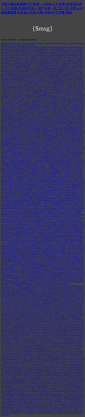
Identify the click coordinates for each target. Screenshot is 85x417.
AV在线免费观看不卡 (18, 154)
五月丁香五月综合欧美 (30, 262)
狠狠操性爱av (10, 276)
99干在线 (37, 190)
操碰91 (52, 304)
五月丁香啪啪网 (57, 135)
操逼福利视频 (60, 55)
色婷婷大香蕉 (37, 97)
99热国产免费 (19, 172)
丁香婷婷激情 (71, 61)
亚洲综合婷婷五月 (7, 81)
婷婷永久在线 (74, 403)
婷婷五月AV (41, 246)
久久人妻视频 (33, 93)
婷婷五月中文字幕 (25, 292)
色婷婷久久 (68, 147)
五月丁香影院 (29, 276)
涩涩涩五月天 (20, 133)
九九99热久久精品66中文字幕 (15, 244)
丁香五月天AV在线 (9, 375)
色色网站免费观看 (34, 329)
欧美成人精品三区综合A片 (30, 111)
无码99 (80, 186)
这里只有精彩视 (58, 226)
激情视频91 (20, 286)
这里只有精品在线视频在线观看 (49, 75)
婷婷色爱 (49, 294)
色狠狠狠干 (5, 314)
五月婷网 (21, 256)
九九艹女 (69, 357)
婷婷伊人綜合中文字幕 (16, 180)
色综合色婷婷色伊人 (56, 172)
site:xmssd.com (56, 349)
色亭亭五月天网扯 (9, 131)
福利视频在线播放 (65, 343)
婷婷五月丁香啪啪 (9, 153)
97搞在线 (34, 214)
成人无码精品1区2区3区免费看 (13, 202)
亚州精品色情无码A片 (43, 49)
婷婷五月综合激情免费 (67, 369)
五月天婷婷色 (69, 49)
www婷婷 (18, 85)
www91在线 (55, 270)
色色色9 (9, 99)
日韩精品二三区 (67, 109)
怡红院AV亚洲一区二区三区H (52, 242)
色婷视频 (64, 232)
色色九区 (79, 312)
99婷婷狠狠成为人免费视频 (34, 113)
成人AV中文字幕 (68, 202)
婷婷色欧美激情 (30, 256)
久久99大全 (43, 216)
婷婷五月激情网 (71, 228)
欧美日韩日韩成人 (55, 93)
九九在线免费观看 (39, 53)
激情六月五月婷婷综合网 (20, 349)
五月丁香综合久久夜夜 (63, 141)
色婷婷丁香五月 (67, 331)
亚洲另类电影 (33, 210)
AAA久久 (10, 274)
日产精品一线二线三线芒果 (21, 306)
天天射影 (22, 274)
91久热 (53, 371)
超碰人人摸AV (33, 216)
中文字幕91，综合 (14, 111)
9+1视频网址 (30, 280)
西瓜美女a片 (7, 312)
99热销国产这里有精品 (56, 166)
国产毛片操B (59, 264)
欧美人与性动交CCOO (33, 121)
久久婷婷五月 (7, 304)
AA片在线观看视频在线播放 (57, 274)
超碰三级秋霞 (57, 198)
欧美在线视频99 (63, 308)
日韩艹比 (73, 242)
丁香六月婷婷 (63, 389)
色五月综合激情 (74, 105)
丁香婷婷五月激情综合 (71, 196)
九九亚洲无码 (25, 103)
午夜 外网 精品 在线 (45, 210)
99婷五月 (63, 306)
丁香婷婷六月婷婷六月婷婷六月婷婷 (13, 361)
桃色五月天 (28, 53)
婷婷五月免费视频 (71, 186)
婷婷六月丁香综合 (42, 206)
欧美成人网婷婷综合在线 (63, 117)
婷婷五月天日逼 (23, 367)
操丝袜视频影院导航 (61, 236)
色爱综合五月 (31, 95)
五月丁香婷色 (50, 55)
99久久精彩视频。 (41, 166)
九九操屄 (73, 89)
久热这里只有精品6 (37, 55)
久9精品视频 (25, 407)
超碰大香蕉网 (64, 385)
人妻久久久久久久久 (25, 147)
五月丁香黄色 (15, 232)
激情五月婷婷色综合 (25, 149)
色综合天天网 (16, 371)
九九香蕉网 (66, 111)
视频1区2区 (44, 337)
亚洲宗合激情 (76, 198)
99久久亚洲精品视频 (74, 317)
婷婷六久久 (17, 385)
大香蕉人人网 (74, 53)
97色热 (60, 319)
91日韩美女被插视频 (49, 176)
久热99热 (58, 51)
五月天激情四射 (20, 347)
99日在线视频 (58, 325)
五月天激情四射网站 (44, 67)
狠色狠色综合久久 (48, 117)
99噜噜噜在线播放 (48, 73)
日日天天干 (47, 220)
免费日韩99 (58, 276)
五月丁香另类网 (6, 51)
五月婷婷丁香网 (11, 149)
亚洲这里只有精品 (22, 123)
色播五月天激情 (64, 214)
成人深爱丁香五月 (76, 174)
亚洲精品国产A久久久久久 (50, 133)
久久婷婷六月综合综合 (71, 266)
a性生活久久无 (40, 145)
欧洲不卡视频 (23, 317)
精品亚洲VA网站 (38, 212)
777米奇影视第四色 (73, 107)
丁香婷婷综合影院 (70, 278)
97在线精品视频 (44, 238)
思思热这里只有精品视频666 (14, 113)
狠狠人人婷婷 (54, 314)
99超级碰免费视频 (34, 129)
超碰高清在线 (67, 300)
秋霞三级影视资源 (75, 236)
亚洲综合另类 (21, 131)
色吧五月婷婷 (68, 375)
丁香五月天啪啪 (6, 216)
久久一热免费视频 (69, 377)
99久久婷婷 (7, 306)
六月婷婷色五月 (71, 103)
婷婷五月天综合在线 (72, 256)
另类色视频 (24, 210)
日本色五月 (32, 339)
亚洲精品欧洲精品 (70, 264)
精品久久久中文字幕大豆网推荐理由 (67, 139)
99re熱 (5, 180)
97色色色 (46, 351)
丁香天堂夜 (79, 407)
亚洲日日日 (19, 236)
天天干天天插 (76, 190)
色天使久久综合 (23, 294)
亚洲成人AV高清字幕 (39, 292)
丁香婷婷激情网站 (65, 101)
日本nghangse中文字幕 (16, 115)
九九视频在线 (14, 164)
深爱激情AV (24, 125)
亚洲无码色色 (28, 278)
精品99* (26, 200)
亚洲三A (25, 383)
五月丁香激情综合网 (12, 77)
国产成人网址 (53, 361)
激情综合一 (44, 317)
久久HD (26, 178)
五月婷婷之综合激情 (54, 252)
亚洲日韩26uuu (37, 202)
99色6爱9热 (52, 143)
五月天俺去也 (27, 69)
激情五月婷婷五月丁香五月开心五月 (65, 383)
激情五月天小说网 (58, 184)
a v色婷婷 (59, 278)
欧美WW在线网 (61, 367)
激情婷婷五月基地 (9, 89)
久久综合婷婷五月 (44, 230)
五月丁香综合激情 (65, 63)
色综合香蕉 (41, 395)
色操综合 (24, 329)
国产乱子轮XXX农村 (59, 272)
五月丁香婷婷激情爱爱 (37, 266)
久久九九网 (59, 298)
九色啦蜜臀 (30, 196)
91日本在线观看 (42, 296)
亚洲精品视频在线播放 (50, 121)
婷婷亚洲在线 (12, 367)
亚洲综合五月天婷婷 (57, 280)
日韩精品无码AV (8, 345)
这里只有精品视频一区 (21, 282)
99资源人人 (59, 196)
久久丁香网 (73, 83)
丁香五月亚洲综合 (76, 119)
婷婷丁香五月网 (28, 156)
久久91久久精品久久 (10, 101)
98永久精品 (61, 246)
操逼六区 (33, 178)
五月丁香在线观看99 (49, 232)
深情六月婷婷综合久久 (67, 339)
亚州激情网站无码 (52, 53)
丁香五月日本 (67, 57)
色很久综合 (20, 276)
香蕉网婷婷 (5, 71)
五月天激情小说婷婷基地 (16, 79)
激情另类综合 (5, 284)
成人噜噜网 (67, 204)
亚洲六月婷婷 (71, 413)
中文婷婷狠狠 (13, 317)
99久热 (28, 131)
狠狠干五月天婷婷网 (59, 254)
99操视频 (22, 196)
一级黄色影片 (76, 230)
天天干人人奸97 (24, 57)
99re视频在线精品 (65, 164)
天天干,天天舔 (64, 53)
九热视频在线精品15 (8, 403)
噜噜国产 (60, 143)
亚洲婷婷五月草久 (31, 387)
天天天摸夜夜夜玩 (28, 166)
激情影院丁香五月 (53, 369)
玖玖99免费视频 (30, 258)
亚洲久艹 (65, 244)
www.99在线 (38, 411)
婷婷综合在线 (10, 123)
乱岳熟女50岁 (18, 242)
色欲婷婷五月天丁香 (39, 224)
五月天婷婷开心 (43, 170)
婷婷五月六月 (43, 59)
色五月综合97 (69, 337)
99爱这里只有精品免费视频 (52, 202)
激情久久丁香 (43, 407)
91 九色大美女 (49, 365)
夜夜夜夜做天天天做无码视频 (68, 268)
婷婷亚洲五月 (36, 73)
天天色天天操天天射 (16, 97)
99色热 (3, 250)
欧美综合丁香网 (73, 274)
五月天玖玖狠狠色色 (13, 379)
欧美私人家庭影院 (51, 105)
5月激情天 (15, 363)
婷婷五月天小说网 (48, 409)
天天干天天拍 (66, 230)
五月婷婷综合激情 (75, 327)
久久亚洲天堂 (51, 234)
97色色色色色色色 (28, 345)
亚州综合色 (70, 192)
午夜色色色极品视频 (48, 190)
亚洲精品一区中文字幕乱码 (28, 240)
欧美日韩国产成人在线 (17, 218)
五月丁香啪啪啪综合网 (42, 156)
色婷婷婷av (65, 67)
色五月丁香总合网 (12, 292)
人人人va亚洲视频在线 (27, 413)
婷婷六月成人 (56, 286)
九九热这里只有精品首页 (72, 222)
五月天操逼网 (7, 308)
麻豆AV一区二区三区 (47, 51)
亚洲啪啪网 (67, 198)
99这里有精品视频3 (69, 129)
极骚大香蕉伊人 (52, 379)
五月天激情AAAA (67, 260)
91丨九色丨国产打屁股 (24, 377)
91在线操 (65, 282)
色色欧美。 (67, 319)
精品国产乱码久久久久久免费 (45, 345)
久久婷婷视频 (9, 397)
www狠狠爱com (49, 212)
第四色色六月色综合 (50, 381)
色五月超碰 (76, 147)
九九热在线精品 (10, 105)
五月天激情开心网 (63, 137)
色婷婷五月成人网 (35, 409)
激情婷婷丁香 (71, 314)
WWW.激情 (49, 325)
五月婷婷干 (48, 383)
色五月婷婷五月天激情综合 (35, 186)
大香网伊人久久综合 (59, 107)
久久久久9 (52, 333)
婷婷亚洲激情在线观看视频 (67, 405)
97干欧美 (69, 47)
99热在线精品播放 (17, 411)
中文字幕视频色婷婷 (56, 204)
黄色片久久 (31, 206)
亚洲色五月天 (31, 395)
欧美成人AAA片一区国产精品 (71, 411)
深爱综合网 (16, 204)
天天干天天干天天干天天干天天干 (37, 79)
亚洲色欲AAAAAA (44, 99)
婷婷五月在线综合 (59, 310)
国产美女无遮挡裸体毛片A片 (16, 337)
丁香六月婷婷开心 (28, 182)
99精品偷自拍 (13, 57)
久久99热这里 (56, 411)
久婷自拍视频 (77, 79)
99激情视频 (10, 172)
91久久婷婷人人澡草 (61, 327)
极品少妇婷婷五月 (15, 357)
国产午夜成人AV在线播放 (63, 79)
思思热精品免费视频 (75, 131)
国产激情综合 (7, 373)
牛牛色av (75, 97)
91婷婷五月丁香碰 (18, 99)
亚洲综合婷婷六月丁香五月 (46, 335)
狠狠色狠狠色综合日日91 (65, 160)
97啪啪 (73, 151)
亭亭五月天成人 (26, 220)
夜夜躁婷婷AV (68, 162)
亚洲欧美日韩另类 (37, 365)
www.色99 (39, 256)
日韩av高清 (52, 153)
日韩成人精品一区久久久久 (38, 164)
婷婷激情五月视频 (16, 208)
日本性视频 (43, 61)
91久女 (47, 85)
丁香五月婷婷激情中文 (37, 71)
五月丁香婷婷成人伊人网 (54, 188)
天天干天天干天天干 (62, 403)
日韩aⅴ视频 (30, 87)
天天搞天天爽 (24, 158)
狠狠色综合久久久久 (13, 151)
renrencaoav (4, 218)
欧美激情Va (36, 149)
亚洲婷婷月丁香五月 (30, 194)
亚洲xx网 (4, 127)
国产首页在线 (55, 284)
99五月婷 (80, 123)
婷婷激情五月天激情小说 (22, 298)
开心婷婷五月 (63, 302)
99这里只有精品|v (60, 355)
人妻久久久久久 (10, 226)
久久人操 (74, 121)
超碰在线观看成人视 (13, 248)
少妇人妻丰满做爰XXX (26, 333)
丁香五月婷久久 (51, 246)
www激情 (71, 351)
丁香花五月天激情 (48, 367)
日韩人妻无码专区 (68, 93)
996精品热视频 (37, 220)
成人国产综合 (63, 361)
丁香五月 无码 (27, 117)
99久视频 (67, 151)
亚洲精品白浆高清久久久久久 (45, 196)
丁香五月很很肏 (69, 143)
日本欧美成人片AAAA (12, 220)
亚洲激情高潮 (78, 325)
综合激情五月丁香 (14, 300)
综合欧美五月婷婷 (59, 228)
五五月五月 (78, 347)
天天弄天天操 (15, 290)
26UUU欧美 (40, 401)
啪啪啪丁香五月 (64, 71)
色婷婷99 (12, 174)
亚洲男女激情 (15, 329)
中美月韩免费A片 (63, 333)
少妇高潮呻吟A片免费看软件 (14, 119)
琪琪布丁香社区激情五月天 (28, 319)
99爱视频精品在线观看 (56, 180)
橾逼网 (44, 192)
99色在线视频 (24, 71)
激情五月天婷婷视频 (49, 174)
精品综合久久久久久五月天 (12, 69)
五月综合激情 (43, 143)
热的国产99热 (35, 252)
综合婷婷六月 (27, 224)
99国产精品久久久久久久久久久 (33, 260)
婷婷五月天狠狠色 (60, 154)
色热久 (81, 206)
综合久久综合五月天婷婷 (66, 379)
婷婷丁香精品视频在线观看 (21, 65)
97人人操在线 (78, 59)
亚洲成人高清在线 (52, 214)
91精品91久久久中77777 (56, 95)
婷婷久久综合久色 (25, 405)
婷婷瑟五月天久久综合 (11, 341)
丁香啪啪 (66, 242)
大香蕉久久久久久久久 (55, 341)
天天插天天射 (47, 184)
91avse (50, 310)
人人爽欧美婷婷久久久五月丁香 (63, 91)
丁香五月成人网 (60, 365)
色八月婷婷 (41, 339)
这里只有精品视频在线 (33, 254)
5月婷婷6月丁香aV (66, 178)
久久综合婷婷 (29, 180)
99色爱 (8, 87)
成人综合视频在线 (44, 270)
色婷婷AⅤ (31, 135)
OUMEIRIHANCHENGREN (10, 158)
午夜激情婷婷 (49, 186)
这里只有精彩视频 (39, 63)
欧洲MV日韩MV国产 (31, 61)
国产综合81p (68, 172)
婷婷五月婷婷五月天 (34, 192)
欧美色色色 (42, 77)
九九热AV (69, 212)
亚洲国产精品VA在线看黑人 (24, 190)
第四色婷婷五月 (33, 317)
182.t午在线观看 (51, 268)
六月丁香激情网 (77, 282)
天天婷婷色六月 (62, 153)
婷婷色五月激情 (29, 81)
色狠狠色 (21, 393)
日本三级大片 (7, 95)
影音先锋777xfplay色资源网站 (48, 194)
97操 (74, 47)
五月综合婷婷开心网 (42, 280)
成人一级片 (60, 168)
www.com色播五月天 (33, 244)
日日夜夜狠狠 (37, 147)
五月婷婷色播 (14, 135)
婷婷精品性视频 (70, 280)
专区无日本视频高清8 (73, 184)
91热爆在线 (28, 97)
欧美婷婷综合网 (61, 409)
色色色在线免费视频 (41, 180)
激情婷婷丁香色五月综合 (27, 234)
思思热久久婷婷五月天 (73, 168)
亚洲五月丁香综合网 (41, 333)
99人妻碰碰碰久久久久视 (13, 260)
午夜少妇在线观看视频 (23, 351)
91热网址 (7, 411)
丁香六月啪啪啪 (77, 319)
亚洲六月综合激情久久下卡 (28, 77)
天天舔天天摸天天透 (54, 262)
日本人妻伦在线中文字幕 (9, 188)
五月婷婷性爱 (18, 81)
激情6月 (13, 192)
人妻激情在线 (41, 234)
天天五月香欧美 (69, 73)
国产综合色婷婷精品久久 (61, 119)
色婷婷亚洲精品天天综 (38, 268)
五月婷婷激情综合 (55, 170)
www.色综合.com (18, 387)
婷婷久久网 (41, 327)
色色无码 (64, 75)
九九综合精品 (52, 216)
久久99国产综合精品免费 (19, 264)
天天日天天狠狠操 (63, 174)
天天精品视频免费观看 (48, 69)
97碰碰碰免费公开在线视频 (27, 296)
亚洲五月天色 (22, 222)
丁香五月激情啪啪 (21, 403)
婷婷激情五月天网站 (15, 117)
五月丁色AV (41, 141)
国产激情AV (70, 145)
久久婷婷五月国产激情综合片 (52, 373)
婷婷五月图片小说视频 (76, 359)
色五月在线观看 (41, 95)
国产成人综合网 (73, 232)
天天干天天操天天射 (8, 347)
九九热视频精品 (29, 369)
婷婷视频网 (5, 145)
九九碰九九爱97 (76, 246)
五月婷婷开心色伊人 (38, 162)
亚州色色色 (67, 135)
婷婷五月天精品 (25, 399)
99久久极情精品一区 (47, 236)
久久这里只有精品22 (13, 184)
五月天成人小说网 (65, 292)
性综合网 (31, 379)
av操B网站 (8, 387)
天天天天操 (28, 286)
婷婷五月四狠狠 (35, 373)
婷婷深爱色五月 (41, 274)
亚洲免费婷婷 (45, 222)
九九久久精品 (74, 77)
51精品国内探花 (13, 170)
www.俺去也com (70, 85)
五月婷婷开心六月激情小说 (20, 214)
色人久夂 (12, 351)
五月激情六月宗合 (71, 95)
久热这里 (32, 325)
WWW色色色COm (7, 298)
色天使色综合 (14, 71)
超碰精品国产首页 (12, 405)
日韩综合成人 (14, 413)
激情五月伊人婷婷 (53, 178)
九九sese (68, 97)
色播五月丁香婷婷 (14, 103)
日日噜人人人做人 (58, 256)
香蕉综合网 (36, 69)
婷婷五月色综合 (56, 238)
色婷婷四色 (49, 327)
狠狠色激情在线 (58, 182)
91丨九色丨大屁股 (7, 242)
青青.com (12, 288)
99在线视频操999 (33, 391)
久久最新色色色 (68, 294)
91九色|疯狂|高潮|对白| (32, 119)
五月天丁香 (61, 97)
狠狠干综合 (73, 353)
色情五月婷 (16, 399)
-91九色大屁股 (16, 407)
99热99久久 (41, 85)
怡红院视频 (52, 258)
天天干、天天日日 (66, 87)
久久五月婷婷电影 (35, 367)
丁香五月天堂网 (72, 250)
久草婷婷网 (61, 69)
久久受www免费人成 (37, 363)
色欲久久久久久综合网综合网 (43, 154)
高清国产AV (9, 262)
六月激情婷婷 (41, 178)
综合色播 (22, 170)
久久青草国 (47, 256)
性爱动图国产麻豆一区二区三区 (43, 377)
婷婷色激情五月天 (35, 184)
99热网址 (27, 91)
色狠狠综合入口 (67, 397)
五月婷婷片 (65, 323)
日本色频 (11, 156)
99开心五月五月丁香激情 (38, 158)
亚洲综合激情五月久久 (34, 323)
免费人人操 (58, 131)
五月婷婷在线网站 (42, 153)
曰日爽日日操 (34, 89)
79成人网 (57, 323)
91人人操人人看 (48, 323)
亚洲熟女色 (14, 137)
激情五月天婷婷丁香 (63, 77)
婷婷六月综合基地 (12, 49)
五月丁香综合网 (78, 288)
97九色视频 (57, 399)
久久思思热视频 (54, 391)
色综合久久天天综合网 (54, 331)
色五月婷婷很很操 (48, 139)
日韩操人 (16, 308)
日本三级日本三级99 (23, 174)
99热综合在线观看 (60, 250)
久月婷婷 (17, 238)
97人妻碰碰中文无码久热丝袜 (38, 343)
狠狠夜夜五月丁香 (52, 145)
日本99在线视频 (71, 365)
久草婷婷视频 (46, 254)
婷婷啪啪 (56, 210)
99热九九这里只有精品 (43, 135)
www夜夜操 (59, 304)
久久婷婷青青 (48, 355)
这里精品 (61, 158)
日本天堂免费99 (31, 170)
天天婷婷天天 (49, 403)
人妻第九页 (23, 135)
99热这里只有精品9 (19, 304)
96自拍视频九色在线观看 (38, 321)
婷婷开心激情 (18, 200)
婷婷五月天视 (26, 371)
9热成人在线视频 (12, 240)
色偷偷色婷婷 (56, 397)
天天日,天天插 (49, 113)
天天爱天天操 (37, 198)
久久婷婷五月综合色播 (43, 393)
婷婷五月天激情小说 (25, 63)
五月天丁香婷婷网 (77, 125)
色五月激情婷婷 (44, 304)
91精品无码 (16, 51)
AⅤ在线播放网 (56, 230)
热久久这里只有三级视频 (47, 89)
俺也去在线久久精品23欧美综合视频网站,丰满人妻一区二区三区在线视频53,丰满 (34, 109)
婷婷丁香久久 (45, 284)
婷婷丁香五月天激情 (33, 133)
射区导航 (51, 321)
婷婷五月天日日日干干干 (54, 266)
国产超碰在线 (5, 61)
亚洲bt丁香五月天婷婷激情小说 (65, 113)
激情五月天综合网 (51, 123)
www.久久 (11, 85)
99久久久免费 (63, 105)
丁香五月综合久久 (35, 282)
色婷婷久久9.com (38, 208)
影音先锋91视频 (26, 212)
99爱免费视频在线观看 (53, 395)
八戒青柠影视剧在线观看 (49, 302)
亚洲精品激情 (70, 69)
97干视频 (12, 377)
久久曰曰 (59, 371)
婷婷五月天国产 (23, 409)
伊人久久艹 (23, 141)
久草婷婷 (43, 127)
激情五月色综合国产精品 (27, 327)
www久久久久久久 (76, 234)
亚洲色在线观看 (77, 401)
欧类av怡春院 (19, 331)
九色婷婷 (24, 339)
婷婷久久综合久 (52, 192)
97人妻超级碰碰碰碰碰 (27, 341)
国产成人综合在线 (41, 276)
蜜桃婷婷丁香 (7, 59)
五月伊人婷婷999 (76, 71)
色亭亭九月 (18, 156)
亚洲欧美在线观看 (57, 49)
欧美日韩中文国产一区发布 (56, 61)
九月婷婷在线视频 (11, 256)
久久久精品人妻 (63, 83)
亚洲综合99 (5, 409)
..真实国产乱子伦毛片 (38, 103)
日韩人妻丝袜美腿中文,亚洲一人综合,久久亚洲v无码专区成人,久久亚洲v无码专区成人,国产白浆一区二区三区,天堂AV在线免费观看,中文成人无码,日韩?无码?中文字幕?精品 (42, 8)
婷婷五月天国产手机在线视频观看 (16, 325)
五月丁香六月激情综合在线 (60, 220)
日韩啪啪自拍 (57, 129)
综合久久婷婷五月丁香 (72, 158)
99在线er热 (58, 377)
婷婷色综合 (41, 214)
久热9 (68, 246)
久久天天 (58, 387)
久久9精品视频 (6, 139)
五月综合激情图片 (60, 317)
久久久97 (79, 69)
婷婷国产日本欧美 (18, 139)
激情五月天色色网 (36, 381)
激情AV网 (72, 312)
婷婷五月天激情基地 (59, 47)
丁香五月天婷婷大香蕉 (17, 145)
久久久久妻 (79, 296)
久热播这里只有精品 (30, 75)
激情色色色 (33, 123)
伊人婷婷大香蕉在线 (73, 393)
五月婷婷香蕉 (66, 349)
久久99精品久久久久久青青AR (50, 244)
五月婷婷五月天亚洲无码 (40, 314)
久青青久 (6, 137)
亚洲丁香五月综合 (12, 246)
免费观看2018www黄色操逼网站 (37, 361)
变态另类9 (14, 319)
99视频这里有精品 (38, 399)
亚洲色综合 (5, 327)
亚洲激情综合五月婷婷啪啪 (27, 316)
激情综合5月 (9, 182)
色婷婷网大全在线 (71, 166)
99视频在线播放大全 (43, 349)
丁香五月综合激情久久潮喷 (12, 389)
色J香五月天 (27, 73)
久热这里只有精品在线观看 (54, 375)
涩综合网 (24, 270)
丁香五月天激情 (27, 359)
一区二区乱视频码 (34, 222)
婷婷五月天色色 (71, 321)
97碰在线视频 (63, 290)
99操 (39, 228)
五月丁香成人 (32, 270)
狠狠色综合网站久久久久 (46, 387)
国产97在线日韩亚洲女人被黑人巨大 (44, 405)
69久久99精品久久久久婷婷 (31, 312)
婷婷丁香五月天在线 (50, 347)
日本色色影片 (25, 310)
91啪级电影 (51, 77)
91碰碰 (64, 131)
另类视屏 (8, 339)
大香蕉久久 (59, 218)
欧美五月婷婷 (26, 385)
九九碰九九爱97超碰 (58, 85)
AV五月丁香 (29, 218)
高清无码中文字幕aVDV (50, 248)
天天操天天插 (77, 357)
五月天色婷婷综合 (23, 266)
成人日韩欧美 (17, 73)
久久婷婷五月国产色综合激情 (44, 218)
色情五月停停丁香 (32, 59)
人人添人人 (79, 143)
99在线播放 (38, 359)
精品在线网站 (41, 188)
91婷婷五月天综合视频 (63, 190)
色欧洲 (51, 296)
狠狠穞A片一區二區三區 (38, 57)
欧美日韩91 (48, 226)
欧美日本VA (40, 383)
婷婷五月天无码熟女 (33, 47)
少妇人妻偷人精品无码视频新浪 (42, 131)
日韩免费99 (43, 310)
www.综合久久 (76, 220)
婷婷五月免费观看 (68, 296)
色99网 (9, 349)
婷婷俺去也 (13, 222)
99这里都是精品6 (75, 361)
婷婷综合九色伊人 (9, 53)
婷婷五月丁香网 (31, 228)
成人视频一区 (67, 371)
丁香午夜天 (78, 49)
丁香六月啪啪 (31, 274)
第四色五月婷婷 (55, 111)
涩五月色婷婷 (12, 258)
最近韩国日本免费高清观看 (40, 306)
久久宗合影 (36, 353)
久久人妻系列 (43, 93)
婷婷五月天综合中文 (54, 127)
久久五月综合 (76, 164)
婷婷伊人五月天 (14, 355)
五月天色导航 (62, 381)
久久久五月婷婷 (67, 387)
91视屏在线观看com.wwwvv (30, 290)
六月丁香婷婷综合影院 (39, 65)
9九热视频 (78, 351)
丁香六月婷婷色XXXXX (65, 258)
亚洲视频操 (38, 107)
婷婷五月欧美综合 (13, 75)
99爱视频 (77, 387)
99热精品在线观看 (60, 329)
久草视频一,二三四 (18, 280)
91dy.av (25, 93)
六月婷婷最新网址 (38, 160)
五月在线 (24, 129)
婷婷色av (24, 379)
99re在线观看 (7, 228)
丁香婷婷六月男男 (34, 357)
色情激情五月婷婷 (22, 89)
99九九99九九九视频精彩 (13, 67)
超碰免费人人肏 (46, 129)
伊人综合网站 (36, 302)
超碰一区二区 (64, 133)
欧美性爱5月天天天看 (16, 272)
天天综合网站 (17, 93)
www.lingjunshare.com (8, 286)
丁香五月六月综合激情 (69, 286)
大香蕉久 (71, 347)
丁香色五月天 (49, 264)
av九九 (44, 379)
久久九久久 (77, 172)
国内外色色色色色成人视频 (25, 153)
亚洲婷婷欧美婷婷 (24, 162)
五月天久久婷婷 (6, 47)
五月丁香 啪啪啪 (25, 353)
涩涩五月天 (48, 91)
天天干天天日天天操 (13, 129)
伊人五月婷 (48, 401)
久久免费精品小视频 (15, 127)
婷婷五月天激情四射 (19, 87)
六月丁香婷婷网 (46, 357)
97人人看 (19, 83)
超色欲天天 (13, 409)
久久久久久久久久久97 (21, 268)
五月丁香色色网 (37, 355)
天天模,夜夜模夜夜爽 (49, 97)
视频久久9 (32, 188)
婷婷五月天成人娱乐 (28, 300)
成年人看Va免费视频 (50, 83)
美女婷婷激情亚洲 (62, 335)
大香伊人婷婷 (25, 252)
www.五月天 (27, 208)
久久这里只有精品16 (71, 188)
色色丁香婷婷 (28, 411)
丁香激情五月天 (50, 413)
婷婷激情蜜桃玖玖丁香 (8, 321)
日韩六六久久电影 (19, 95)
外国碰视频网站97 (19, 228)
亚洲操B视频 (72, 123)
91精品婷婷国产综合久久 (39, 101)
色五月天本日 (17, 312)
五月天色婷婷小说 (42, 172)
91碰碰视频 (25, 248)
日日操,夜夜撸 (71, 254)
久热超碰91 (34, 407)
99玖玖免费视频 (11, 294)
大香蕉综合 (11, 194)
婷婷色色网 (16, 143)
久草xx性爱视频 (41, 341)
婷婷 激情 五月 (26, 232)
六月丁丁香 (49, 363)
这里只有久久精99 (21, 335)
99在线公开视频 (75, 262)
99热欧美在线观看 (35, 248)
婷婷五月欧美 (69, 200)
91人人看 (19, 194)
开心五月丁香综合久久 (20, 216)
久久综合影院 (76, 349)
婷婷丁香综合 (56, 67)
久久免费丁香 (21, 192)
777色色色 (36, 284)
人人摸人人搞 (40, 331)
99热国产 (38, 379)
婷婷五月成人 (73, 302)
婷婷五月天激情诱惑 (55, 57)
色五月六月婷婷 (42, 258)
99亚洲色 (51, 125)
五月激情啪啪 (53, 101)
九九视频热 (7, 371)
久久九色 (47, 115)
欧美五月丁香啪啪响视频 (38, 200)
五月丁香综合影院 (23, 321)
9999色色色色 (5, 319)
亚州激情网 (18, 182)
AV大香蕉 (66, 125)
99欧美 (71, 308)
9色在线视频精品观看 (15, 278)
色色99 (24, 357)
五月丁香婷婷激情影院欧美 (30, 204)
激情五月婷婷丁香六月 (25, 176)
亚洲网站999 (5, 208)
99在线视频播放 (72, 329)
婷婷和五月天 (67, 288)
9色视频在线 (9, 268)
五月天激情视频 (14, 310)
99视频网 (43, 252)
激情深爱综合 (53, 343)
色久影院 (18, 345)
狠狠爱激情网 (37, 278)
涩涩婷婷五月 (15, 212)
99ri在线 (38, 300)
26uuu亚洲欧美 (45, 111)
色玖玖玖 (43, 290)
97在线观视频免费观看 (32, 272)
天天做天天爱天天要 (29, 85)
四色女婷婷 (48, 208)
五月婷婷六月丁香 (17, 61)
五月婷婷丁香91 (45, 47)
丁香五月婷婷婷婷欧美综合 (41, 371)
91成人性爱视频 (30, 172)
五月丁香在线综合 (53, 385)
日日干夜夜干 (9, 190)
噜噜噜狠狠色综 (40, 369)
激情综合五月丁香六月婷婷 (30, 51)
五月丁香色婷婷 (32, 304)
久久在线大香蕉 (58, 363)
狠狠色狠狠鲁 (57, 294)
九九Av (16, 274)
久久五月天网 (73, 333)
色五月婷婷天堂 (19, 186)
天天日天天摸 (61, 224)
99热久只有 (15, 125)
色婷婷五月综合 (65, 270)
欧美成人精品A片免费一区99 (58, 316)
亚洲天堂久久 (65, 284)
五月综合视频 (24, 164)
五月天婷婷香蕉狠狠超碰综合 (19, 381)
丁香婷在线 (58, 296)
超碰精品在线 (17, 373)
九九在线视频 (27, 83)
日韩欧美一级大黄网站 (15, 178)
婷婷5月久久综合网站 (59, 99)
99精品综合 (66, 51)
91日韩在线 (33, 294)
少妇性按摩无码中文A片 (59, 312)
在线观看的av (16, 339)
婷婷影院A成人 (14, 252)
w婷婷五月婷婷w (53, 65)
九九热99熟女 (60, 212)
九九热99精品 (14, 327)
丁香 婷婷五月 (33, 230)
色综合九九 (23, 343)
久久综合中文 (25, 238)
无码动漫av (21, 254)
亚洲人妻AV (9, 385)
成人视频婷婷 (71, 355)
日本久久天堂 (29, 139)
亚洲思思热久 (12, 316)
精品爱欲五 (52, 168)
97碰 (21, 75)
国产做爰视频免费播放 (56, 81)
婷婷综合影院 (53, 407)
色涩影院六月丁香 (26, 308)
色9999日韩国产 (77, 101)
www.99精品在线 (6, 73)
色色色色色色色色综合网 (74, 248)
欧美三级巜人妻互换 (8, 236)
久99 (70, 282)
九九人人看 (42, 262)
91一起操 (38, 87)
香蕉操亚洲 (59, 73)
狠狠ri (58, 232)
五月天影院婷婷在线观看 (43, 182)
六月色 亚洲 (12, 302)
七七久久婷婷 (40, 413)
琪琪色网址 (5, 121)
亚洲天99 (70, 75)
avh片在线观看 (73, 153)
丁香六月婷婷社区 (17, 91)
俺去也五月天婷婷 (57, 222)
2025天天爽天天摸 (51, 319)
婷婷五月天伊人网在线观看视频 (20, 314)
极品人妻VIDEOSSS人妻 (61, 208)
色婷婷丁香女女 (52, 290)
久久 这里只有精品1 (66, 210)
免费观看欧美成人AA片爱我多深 (43, 298)
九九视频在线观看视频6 (14, 369)
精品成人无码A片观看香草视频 (68, 216)
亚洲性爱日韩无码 (42, 81)
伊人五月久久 (59, 186)
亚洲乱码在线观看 (58, 357)
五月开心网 (65, 262)
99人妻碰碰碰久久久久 (37, 105)
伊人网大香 (59, 125)
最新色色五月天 (60, 149)
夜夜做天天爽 (46, 107)
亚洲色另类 (60, 200)
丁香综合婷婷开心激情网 (31, 127)
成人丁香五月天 (67, 59)
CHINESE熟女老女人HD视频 (22, 198)
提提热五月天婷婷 (63, 89)
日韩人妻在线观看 (18, 47)
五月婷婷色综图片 (55, 59)
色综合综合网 (30, 145)
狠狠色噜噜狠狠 (20, 395)
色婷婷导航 (52, 200)
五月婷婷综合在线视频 (14, 250)
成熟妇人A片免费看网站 (50, 359)
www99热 (62, 145)
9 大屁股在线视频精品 (23, 288)
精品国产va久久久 (24, 101)
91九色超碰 (15, 55)
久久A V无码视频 (68, 127)
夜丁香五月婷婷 (26, 355)
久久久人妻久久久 (60, 206)
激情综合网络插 (32, 168)
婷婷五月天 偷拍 (72, 224)
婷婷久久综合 (10, 83)
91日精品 (32, 383)
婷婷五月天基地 (50, 160)
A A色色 (58, 282)
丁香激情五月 (77, 204)
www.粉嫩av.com (8, 323)
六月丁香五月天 (72, 206)
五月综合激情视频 (22, 105)
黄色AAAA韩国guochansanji (66, 176)
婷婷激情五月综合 (11, 393)
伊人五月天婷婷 (13, 141)
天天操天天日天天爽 (63, 345)
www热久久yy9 (30, 393)
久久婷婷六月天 (11, 365)
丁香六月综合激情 (49, 278)
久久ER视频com (46, 119)
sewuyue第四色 (46, 272)
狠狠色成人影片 (68, 298)
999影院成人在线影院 (9, 254)
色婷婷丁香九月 (71, 149)
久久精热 (63, 248)
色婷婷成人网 (61, 413)
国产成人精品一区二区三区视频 (73, 252)
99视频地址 (73, 133)
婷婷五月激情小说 (48, 282)
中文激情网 (35, 238)
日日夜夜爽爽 (76, 141)
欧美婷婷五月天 (38, 286)
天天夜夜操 (25, 184)
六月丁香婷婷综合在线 (56, 337)
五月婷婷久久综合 (22, 401)
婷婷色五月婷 (50, 141)
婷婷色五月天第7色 (71, 180)
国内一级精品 (67, 170)
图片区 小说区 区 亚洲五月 (34, 115)
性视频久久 (72, 244)
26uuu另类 (4, 351)
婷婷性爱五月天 (36, 174)
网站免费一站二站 (70, 304)
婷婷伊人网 (55, 87)
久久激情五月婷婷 (52, 63)
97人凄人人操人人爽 (59, 393)
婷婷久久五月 (47, 147)
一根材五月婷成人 (42, 389)
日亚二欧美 (66, 238)
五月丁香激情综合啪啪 (48, 137)
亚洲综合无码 (53, 164)
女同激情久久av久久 (29, 67)
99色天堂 (68, 226)
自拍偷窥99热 (46, 300)
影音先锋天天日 (57, 151)
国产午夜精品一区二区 (52, 260)
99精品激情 (66, 373)
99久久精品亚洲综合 (10, 147)
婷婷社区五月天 (25, 55)
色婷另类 (38, 139)
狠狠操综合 (23, 391)
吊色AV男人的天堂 (28, 250)
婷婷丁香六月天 (57, 147)
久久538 (50, 276)
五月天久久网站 (70, 81)
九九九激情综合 (67, 276)
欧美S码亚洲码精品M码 (17, 121)
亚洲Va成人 (49, 399)
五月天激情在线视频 (39, 385)
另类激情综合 (12, 162)
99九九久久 (32, 226)
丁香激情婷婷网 (11, 333)
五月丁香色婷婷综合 (28, 151)
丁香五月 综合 (6, 125)
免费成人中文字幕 (12, 343)
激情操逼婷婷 (47, 198)
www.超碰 (21, 258)
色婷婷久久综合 (53, 292)
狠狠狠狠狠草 (57, 288)
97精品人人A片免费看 (34, 347)
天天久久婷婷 (73, 389)
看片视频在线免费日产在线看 (42, 288)
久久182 (3, 349)
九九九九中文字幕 (62, 234)
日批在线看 (74, 208)
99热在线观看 (17, 383)
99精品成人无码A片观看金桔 (61, 156)
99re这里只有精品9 (77, 214)
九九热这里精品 (30, 331)
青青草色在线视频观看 (36, 264)
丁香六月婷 (47, 411)
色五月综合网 (68, 218)
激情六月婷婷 (69, 115)
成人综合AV (9, 168)
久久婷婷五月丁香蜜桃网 (32, 242)
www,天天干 (44, 204)
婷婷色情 (62, 192)
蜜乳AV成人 (32, 141)
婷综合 (51, 149)
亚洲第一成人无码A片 (31, 236)
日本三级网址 (77, 300)
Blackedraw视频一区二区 (58, 351)
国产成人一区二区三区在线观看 (29, 137)
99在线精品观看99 (37, 91)
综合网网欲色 (62, 347)
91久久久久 (32, 335)
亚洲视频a (47, 286)
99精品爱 (11, 331)
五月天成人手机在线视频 (27, 246)
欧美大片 (39, 151)
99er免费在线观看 (9, 401)
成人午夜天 (20, 53)
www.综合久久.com (24, 365)
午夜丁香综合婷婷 (21, 397)
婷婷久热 (41, 123)
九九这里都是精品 (51, 71)
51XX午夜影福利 (10, 266)
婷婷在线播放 (52, 158)
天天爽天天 (45, 149)
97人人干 (62, 314)
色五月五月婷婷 (64, 194)
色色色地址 (41, 294)
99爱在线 (14, 296)
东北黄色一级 (37, 83)
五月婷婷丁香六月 (76, 137)
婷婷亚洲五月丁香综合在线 (38, 125)
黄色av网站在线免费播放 (53, 162)
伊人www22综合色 (28, 389)
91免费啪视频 (62, 123)
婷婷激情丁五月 (60, 321)
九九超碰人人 (43, 168)
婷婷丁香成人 (36, 232)
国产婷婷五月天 (21, 226)
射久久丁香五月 (42, 316)
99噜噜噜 (70, 395)
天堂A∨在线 (37, 117)
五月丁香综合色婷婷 (24, 302)
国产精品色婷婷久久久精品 (55, 103)
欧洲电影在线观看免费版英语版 (22, 284)
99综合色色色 (40, 325)
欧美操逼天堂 (64, 65)
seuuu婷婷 (10, 186)
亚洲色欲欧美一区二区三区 (62, 401)
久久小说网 (42, 240)
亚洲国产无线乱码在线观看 (73, 240)
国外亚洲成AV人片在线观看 (23, 107)
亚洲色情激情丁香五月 (27, 49)
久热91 (50, 317)
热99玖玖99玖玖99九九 (36, 403)
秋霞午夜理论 (69, 182)
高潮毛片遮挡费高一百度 (25, 375)
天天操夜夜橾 (47, 151)
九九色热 (26, 373)
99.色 (75, 162)
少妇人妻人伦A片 (31, 99)
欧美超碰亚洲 (68, 325)
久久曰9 (33, 349)
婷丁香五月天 (76, 156)
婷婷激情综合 (53, 389)
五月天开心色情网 (64, 121)
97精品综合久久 (14, 270)
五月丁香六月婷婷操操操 (29, 143)
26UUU (76, 192)
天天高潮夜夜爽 (37, 351)
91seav (51, 79)
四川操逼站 (71, 306)
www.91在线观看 (47, 228)
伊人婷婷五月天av (19, 59)
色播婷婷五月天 (13, 391)
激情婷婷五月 (7, 93)
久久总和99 (64, 359)
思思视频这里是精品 (72, 55)
